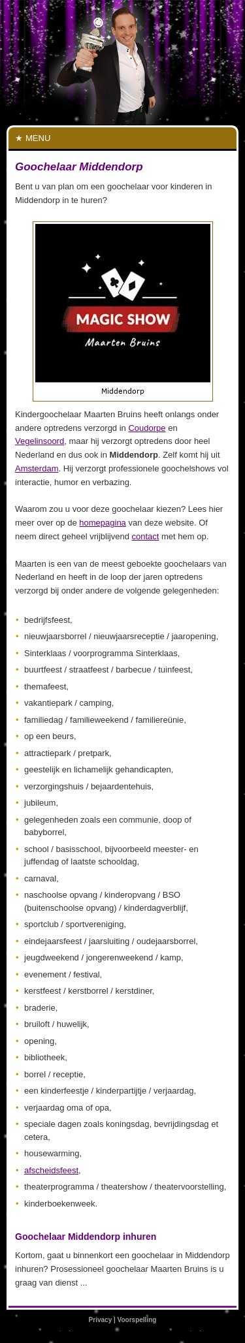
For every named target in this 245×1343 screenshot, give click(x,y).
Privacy (100, 1319)
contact (145, 536)
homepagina (102, 523)
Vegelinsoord (39, 441)
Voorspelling (137, 1319)
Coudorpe (146, 428)
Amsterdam (36, 468)
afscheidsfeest (51, 1170)
